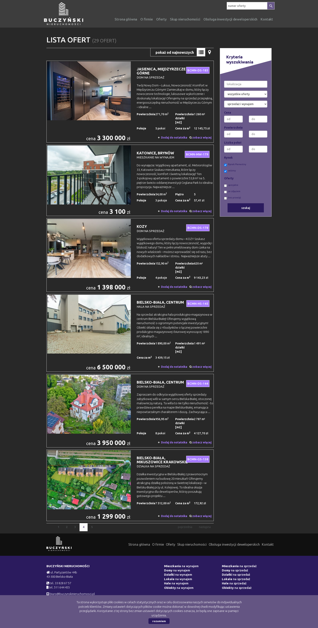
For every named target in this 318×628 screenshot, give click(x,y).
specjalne (231, 185)
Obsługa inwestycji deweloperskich (234, 544)
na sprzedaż (239, 566)
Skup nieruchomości (185, 19)
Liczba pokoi (232, 142)
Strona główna (126, 19)
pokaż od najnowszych (175, 52)
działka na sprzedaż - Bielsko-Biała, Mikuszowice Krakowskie (130, 485)
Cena (227, 112)
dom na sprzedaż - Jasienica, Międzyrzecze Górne (130, 102)
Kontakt (268, 544)
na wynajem (181, 566)
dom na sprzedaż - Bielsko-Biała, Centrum (130, 410)
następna (205, 527)
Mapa (209, 52)
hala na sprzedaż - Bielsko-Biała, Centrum (130, 333)
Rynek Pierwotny (235, 164)
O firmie (146, 19)
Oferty (161, 19)
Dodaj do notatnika (174, 137)
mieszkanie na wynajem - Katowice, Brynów (130, 180)
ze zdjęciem (232, 191)
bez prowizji (232, 198)
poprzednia (185, 527)
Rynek (228, 157)
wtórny (230, 171)
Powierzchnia (233, 127)
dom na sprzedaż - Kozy (130, 254)
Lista (201, 52)
